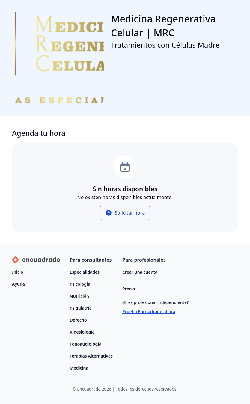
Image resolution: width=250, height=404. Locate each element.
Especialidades (85, 272)
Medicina (79, 368)
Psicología (80, 284)
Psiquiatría (81, 308)
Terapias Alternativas (91, 356)
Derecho (78, 320)
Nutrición (79, 296)
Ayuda (18, 284)
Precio (128, 289)
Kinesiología (82, 332)
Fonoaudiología (86, 344)
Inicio (17, 272)
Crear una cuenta (139, 272)
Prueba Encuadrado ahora (148, 311)
